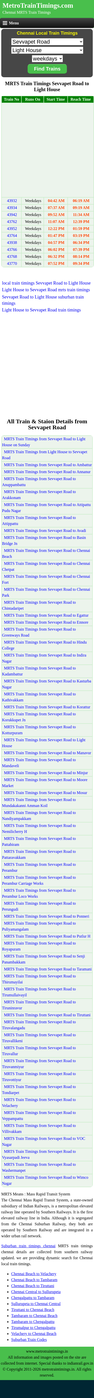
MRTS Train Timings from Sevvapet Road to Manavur (47, 753)
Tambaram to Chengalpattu (32, 1322)
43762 (12, 222)
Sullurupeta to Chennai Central (36, 1304)
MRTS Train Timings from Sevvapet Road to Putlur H (47, 936)
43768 (12, 256)
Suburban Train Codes (29, 1339)
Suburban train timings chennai (28, 1246)
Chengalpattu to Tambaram (32, 1298)
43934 (12, 208)
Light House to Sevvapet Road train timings (41, 309)
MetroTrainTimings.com (37, 5)
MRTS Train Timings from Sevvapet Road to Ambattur (48, 465)
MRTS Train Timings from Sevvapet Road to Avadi (45, 530)
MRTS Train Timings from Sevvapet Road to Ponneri (46, 916)
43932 (12, 201)
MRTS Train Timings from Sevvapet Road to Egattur (46, 615)
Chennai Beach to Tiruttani (32, 1286)
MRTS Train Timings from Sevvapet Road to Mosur (45, 793)
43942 (12, 215)
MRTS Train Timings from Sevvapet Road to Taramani (48, 969)
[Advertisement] (46, 150)
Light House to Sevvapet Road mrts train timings (46, 289)
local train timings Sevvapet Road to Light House (46, 283)
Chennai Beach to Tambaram (34, 1280)
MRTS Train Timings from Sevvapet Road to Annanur (47, 472)
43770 (12, 263)
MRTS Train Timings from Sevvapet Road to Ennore (46, 622)
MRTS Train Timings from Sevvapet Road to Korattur (47, 707)
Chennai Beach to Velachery (33, 1274)
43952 (12, 228)
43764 (12, 235)
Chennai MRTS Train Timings (26, 12)
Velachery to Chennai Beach (33, 1333)
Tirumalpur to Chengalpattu (33, 1327)
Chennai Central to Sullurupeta (36, 1292)
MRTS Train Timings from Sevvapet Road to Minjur (46, 773)
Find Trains (47, 69)
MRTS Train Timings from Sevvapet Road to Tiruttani (47, 1015)
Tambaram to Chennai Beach (34, 1316)
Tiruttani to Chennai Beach (32, 1310)
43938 (12, 242)
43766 (12, 249)
